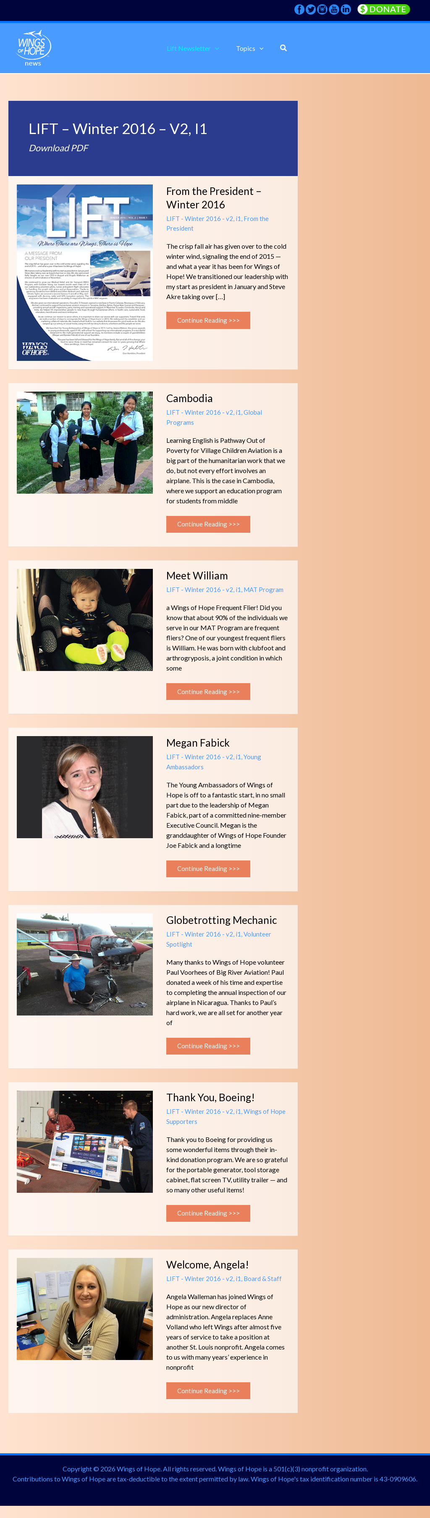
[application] (216, 48)
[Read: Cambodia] (85, 441)
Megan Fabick (199, 746)
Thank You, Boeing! (212, 1105)
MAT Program (265, 591)
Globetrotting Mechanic (224, 925)
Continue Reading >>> (210, 318)
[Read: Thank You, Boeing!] (85, 1148)
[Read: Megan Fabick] (85, 790)
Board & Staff (264, 1288)
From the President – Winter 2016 (216, 197)
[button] (195, 48)
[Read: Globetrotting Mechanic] (85, 969)
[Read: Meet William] (85, 621)
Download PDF (60, 147)
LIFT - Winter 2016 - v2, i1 (204, 218)
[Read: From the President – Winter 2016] (85, 272)
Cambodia (190, 398)
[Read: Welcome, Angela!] (85, 1318)
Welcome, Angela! (210, 1274)
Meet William (199, 577)
